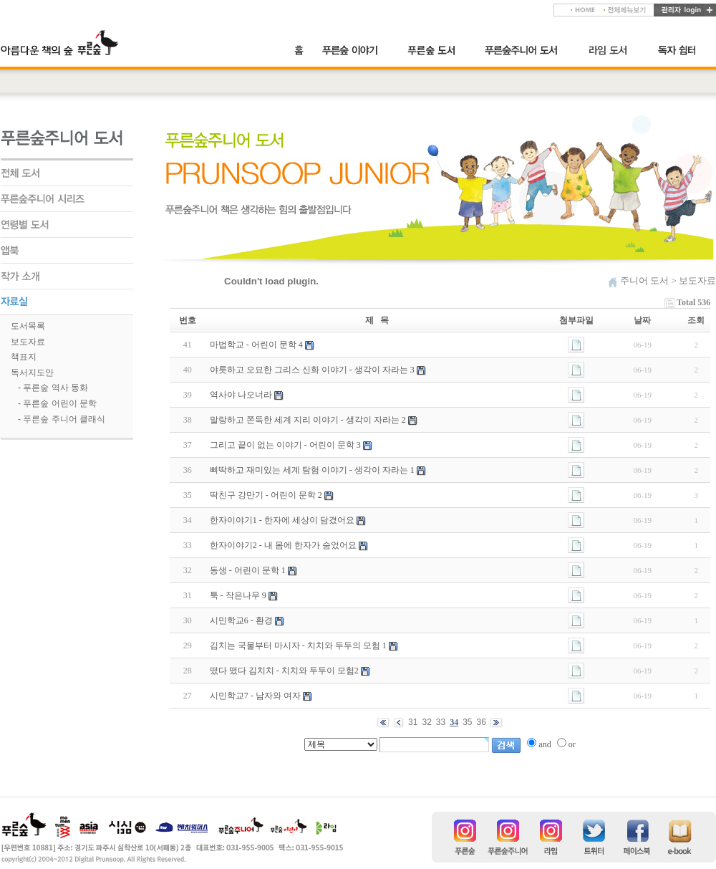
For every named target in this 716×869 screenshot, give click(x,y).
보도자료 (28, 342)
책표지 (24, 357)
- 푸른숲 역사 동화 (53, 388)
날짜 (642, 320)
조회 (696, 320)
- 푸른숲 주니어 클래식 (61, 419)
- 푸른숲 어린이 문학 (57, 403)
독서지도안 (32, 373)
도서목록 (28, 326)
